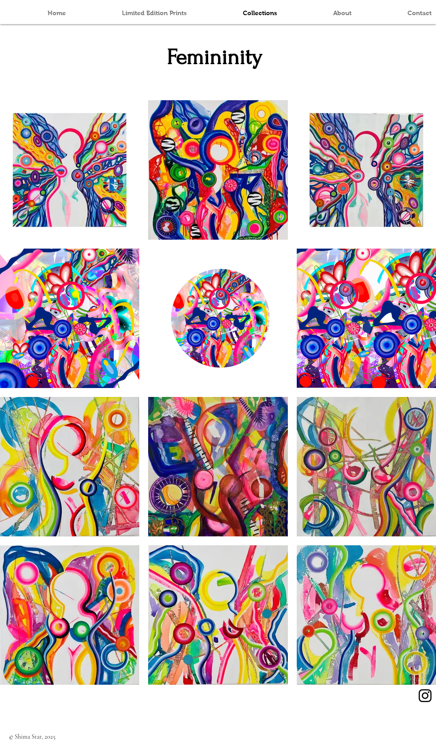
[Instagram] (425, 695)
